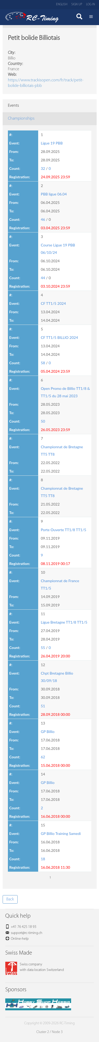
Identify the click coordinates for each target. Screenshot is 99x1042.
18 (43, 859)
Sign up (76, 4)
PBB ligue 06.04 (54, 194)
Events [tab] (13, 106)
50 (43, 421)
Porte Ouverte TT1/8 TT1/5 (63, 529)
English (61, 4)
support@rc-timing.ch (26, 933)
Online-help (20, 939)
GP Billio (48, 731)
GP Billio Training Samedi (61, 833)
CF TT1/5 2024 (53, 303)
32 (43, 168)
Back (10, 899)
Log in (90, 4)
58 (43, 363)
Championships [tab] (21, 118)
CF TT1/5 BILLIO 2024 (59, 337)
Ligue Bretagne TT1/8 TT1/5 (64, 622)
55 (43, 647)
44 (43, 277)
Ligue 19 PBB (52, 143)
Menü (91, 17)
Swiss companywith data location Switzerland (34, 967)
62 (43, 757)
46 (43, 219)
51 (43, 706)
